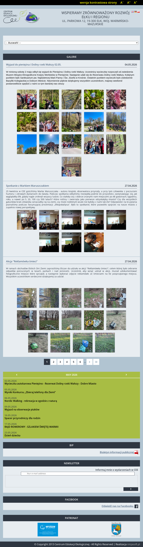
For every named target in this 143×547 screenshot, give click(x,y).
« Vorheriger (16, 375)
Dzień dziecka (12, 435)
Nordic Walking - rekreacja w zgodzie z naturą (31, 401)
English (132, 12)
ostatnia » (96, 362)
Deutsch (135, 12)
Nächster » (126, 375)
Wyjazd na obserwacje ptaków (22, 409)
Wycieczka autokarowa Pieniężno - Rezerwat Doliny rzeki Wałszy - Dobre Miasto (50, 383)
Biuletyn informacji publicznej (117, 452)
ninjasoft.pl (133, 544)
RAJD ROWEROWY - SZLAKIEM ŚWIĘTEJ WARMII (31, 426)
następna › (89, 362)
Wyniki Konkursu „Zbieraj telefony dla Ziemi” (30, 392)
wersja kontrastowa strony (98, 2)
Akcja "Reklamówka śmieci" (22, 261)
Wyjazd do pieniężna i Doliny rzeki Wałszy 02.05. (33, 64)
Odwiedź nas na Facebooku (120, 506)
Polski (138, 12)
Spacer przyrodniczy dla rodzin (22, 418)
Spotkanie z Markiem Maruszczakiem (27, 185)
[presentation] (28, 481)
